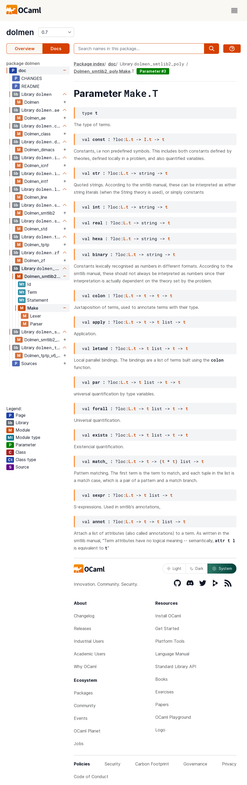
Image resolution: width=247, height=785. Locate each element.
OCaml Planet (87, 731)
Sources (29, 363)
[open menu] (234, 10)
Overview (25, 48)
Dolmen (31, 102)
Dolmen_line (35, 197)
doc (22, 70)
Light (174, 568)
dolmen (20, 32)
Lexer (35, 316)
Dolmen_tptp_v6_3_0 (43, 355)
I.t (148, 139)
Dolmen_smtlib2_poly (43, 276)
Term (32, 292)
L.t (130, 139)
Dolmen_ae (35, 118)
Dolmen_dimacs (39, 149)
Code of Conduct (91, 776)
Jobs (79, 743)
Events (81, 718)
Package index (89, 64)
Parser (36, 324)
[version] (56, 32)
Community (85, 705)
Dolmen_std (35, 228)
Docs (56, 48)
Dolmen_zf (34, 260)
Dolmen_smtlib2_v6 (42, 339)
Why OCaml (85, 666)
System (222, 568)
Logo (160, 729)
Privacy (229, 764)
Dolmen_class (37, 133)
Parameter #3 (153, 71)
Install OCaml (168, 615)
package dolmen (23, 63)
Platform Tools (170, 641)
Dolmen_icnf (36, 165)
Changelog (84, 615)
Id (29, 284)
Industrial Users (89, 641)
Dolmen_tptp (36, 244)
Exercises (164, 691)
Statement (37, 300)
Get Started (167, 628)
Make (32, 308)
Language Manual (172, 653)
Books (161, 679)
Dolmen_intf (36, 181)
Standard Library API (175, 666)
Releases (82, 628)
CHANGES (31, 78)
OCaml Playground (173, 717)
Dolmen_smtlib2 (39, 213)
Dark (196, 568)
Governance (195, 764)
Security (112, 764)
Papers (162, 704)
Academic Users (89, 653)
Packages (83, 693)
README (30, 86)
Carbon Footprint (152, 764)
